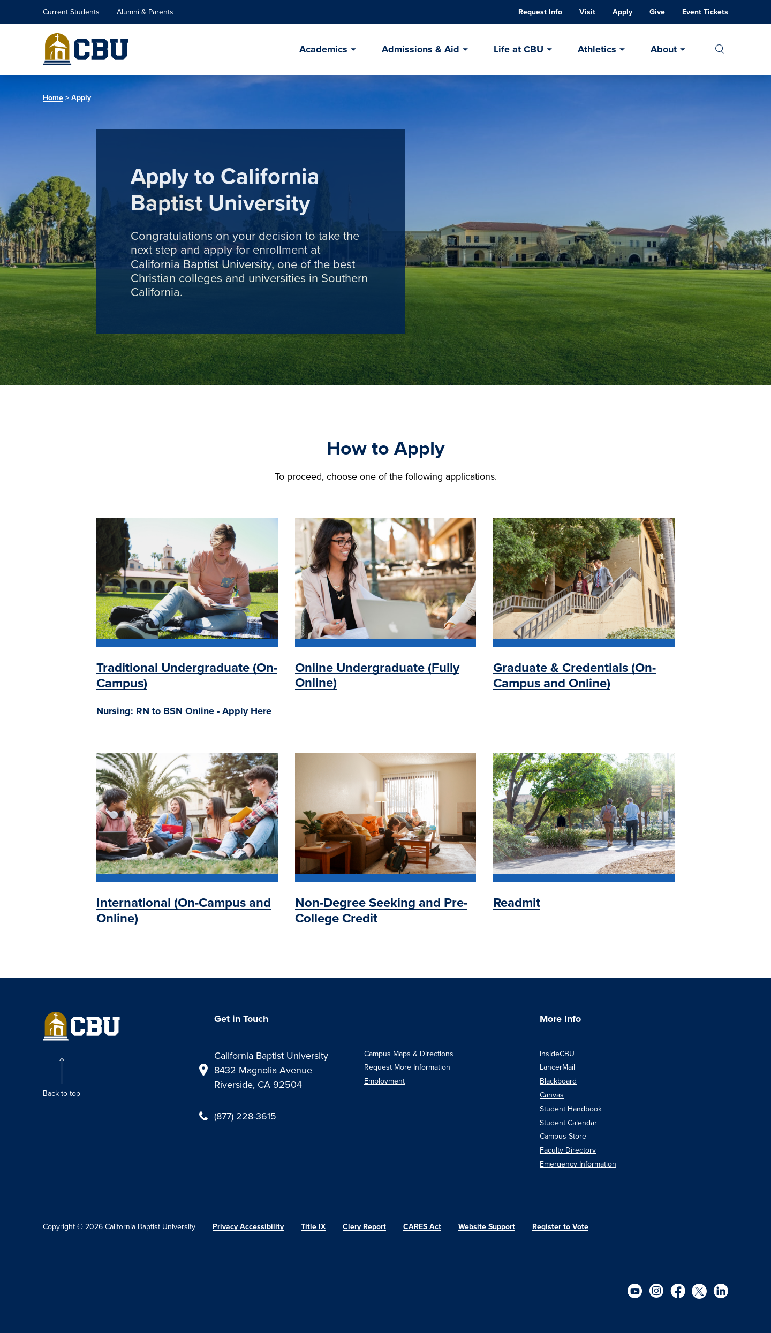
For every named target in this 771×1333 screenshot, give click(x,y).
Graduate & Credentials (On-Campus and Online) (574, 675)
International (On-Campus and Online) (183, 910)
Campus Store (563, 1136)
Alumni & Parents (145, 11)
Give (657, 12)
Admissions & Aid (420, 49)
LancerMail (557, 1067)
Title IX (313, 1226)
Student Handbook (571, 1108)
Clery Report (364, 1226)
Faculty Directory (568, 1150)
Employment (384, 1081)
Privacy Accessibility (248, 1226)
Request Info (540, 12)
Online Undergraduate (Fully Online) (377, 675)
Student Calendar (568, 1122)
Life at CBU (518, 49)
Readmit (516, 902)
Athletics (597, 49)
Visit (587, 12)
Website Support (486, 1226)
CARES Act (422, 1226)
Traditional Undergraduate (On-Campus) (186, 675)
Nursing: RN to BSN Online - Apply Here (183, 711)
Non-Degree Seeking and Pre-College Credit (381, 910)
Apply (622, 12)
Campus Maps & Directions (408, 1053)
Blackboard (558, 1081)
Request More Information (407, 1067)
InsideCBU (557, 1053)
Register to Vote (560, 1226)
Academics (323, 49)
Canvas (552, 1094)
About (664, 49)
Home (53, 97)
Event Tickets (705, 12)
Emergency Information (578, 1163)
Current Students (71, 11)
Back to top (61, 1093)
